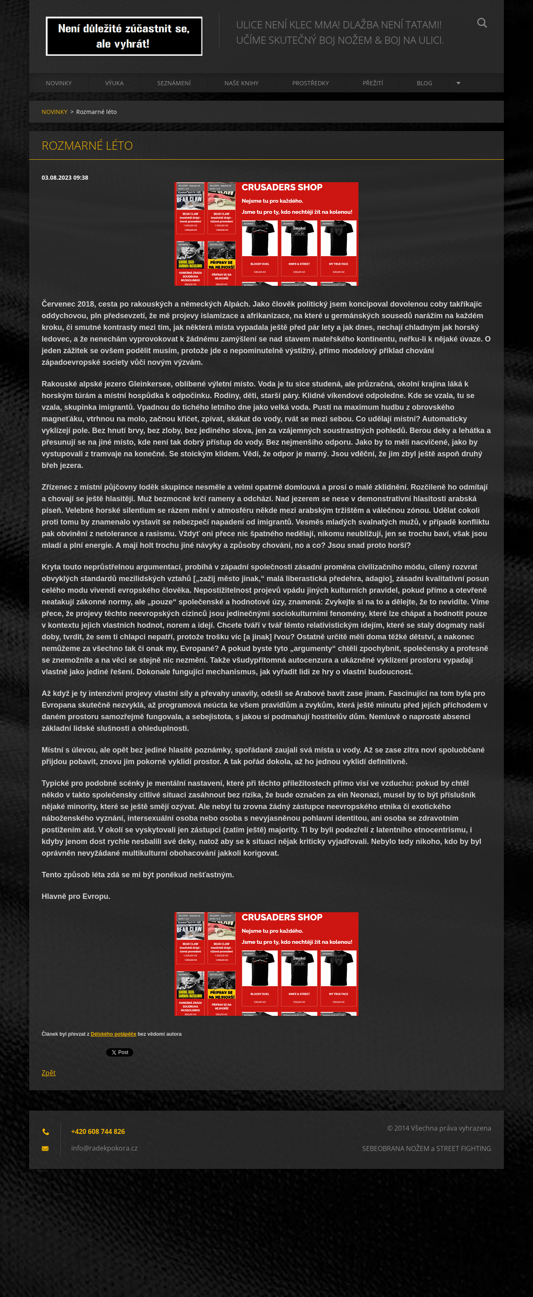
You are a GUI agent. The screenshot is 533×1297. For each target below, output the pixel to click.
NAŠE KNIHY (241, 83)
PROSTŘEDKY (310, 83)
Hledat (482, 24)
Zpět (49, 1072)
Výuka (114, 83)
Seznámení (174, 83)
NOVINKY (59, 83)
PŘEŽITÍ (373, 83)
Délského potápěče (113, 1034)
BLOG (424, 83)
